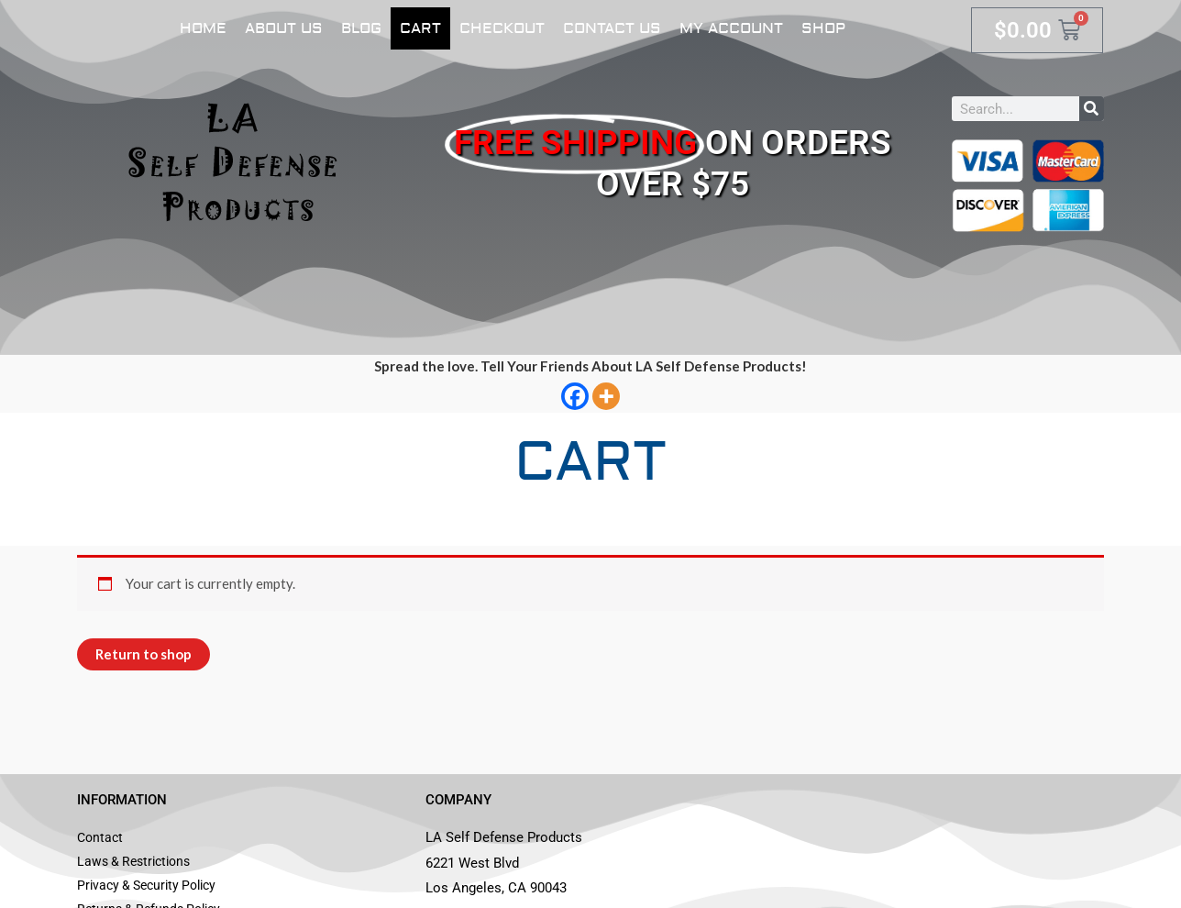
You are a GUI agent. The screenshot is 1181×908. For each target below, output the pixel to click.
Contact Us (612, 28)
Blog (361, 28)
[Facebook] (575, 396)
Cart (420, 28)
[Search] (1091, 108)
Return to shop (143, 654)
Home (203, 28)
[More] (606, 396)
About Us (284, 28)
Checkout (502, 28)
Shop (823, 28)
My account (731, 28)
